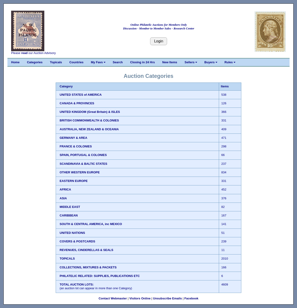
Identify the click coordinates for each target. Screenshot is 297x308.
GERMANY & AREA (73, 138)
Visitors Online (140, 298)
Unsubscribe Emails (167, 298)
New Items (169, 62)
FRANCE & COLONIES (76, 146)
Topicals (56, 62)
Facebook (191, 298)
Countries (76, 62)
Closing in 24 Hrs (142, 62)
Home (15, 62)
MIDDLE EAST (70, 207)
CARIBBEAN (69, 215)
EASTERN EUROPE (74, 181)
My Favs (98, 62)
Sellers (191, 62)
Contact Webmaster (113, 298)
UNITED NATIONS (72, 233)
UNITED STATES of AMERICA (81, 94)
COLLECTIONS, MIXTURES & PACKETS (88, 267)
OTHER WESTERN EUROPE (80, 172)
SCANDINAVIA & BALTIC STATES (83, 163)
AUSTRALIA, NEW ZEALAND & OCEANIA (89, 129)
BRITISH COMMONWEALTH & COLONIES (89, 120)
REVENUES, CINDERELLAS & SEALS (86, 250)
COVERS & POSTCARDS (77, 241)
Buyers (210, 62)
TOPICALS (67, 258)
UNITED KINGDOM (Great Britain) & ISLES (90, 112)
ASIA (63, 198)
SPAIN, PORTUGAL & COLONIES (83, 155)
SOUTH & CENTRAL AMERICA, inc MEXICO (91, 224)
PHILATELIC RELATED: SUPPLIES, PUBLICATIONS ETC (100, 276)
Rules (230, 62)
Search (118, 62)
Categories (34, 62)
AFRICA (65, 189)
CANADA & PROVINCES (77, 103)
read (24, 53)
